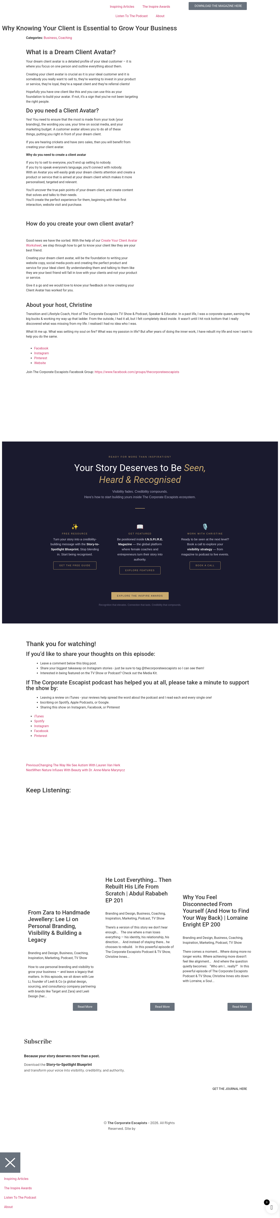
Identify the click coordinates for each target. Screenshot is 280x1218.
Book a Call (205, 565)
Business (50, 38)
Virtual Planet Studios (153, 1128)
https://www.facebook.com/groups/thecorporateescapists (137, 372)
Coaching (65, 38)
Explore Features (140, 570)
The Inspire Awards (156, 7)
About (160, 16)
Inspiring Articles (122, 7)
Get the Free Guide (75, 565)
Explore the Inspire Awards (140, 596)
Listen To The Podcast (132, 16)
